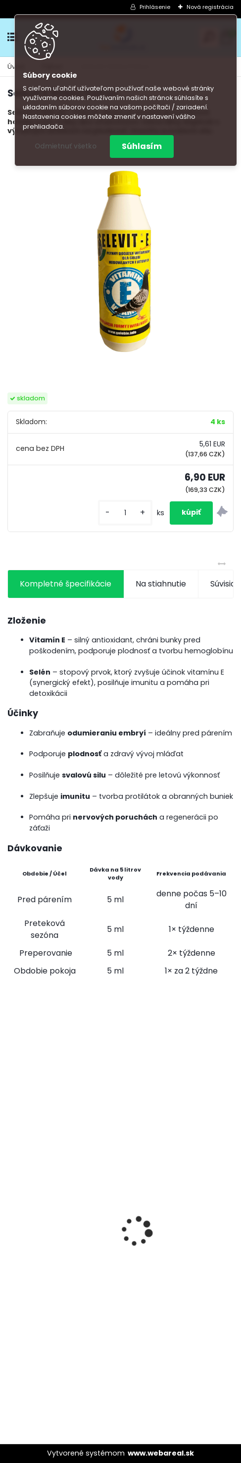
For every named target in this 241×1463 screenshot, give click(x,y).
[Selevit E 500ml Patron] (120, 257)
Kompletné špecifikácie (65, 583)
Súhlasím (142, 146)
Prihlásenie (155, 7)
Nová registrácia (210, 7)
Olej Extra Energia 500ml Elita (61, 1196)
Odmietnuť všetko (65, 146)
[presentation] (13, 1214)
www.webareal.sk (161, 1453)
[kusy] (125, 513)
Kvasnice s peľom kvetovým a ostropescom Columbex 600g (178, 1190)
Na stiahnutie (161, 583)
